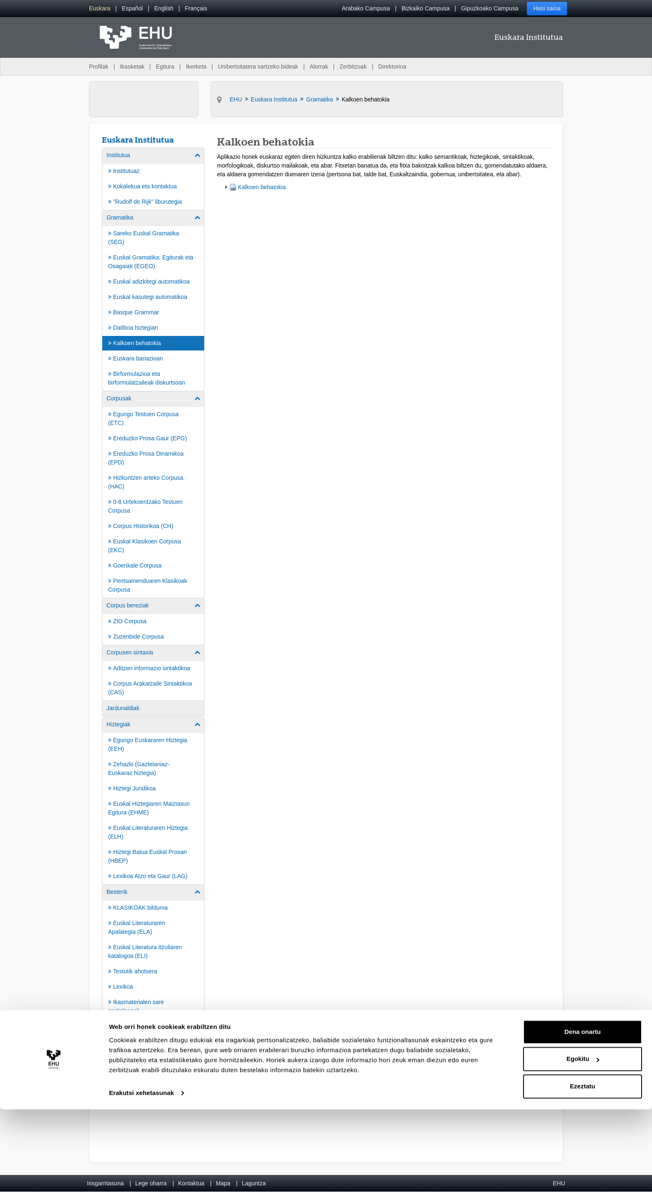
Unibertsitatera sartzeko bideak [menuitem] (258, 66)
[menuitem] (99, 8)
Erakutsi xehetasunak (141, 1175)
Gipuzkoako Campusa (490, 8)
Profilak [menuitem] (99, 66)
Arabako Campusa (366, 8)
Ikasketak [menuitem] (132, 66)
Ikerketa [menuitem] (196, 66)
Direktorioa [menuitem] (392, 66)
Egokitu (582, 1141)
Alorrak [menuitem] (319, 66)
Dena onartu (582, 1114)
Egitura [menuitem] (165, 66)
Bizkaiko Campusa (425, 8)
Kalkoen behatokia (262, 187)
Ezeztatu (582, 1168)
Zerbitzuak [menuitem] (353, 66)
